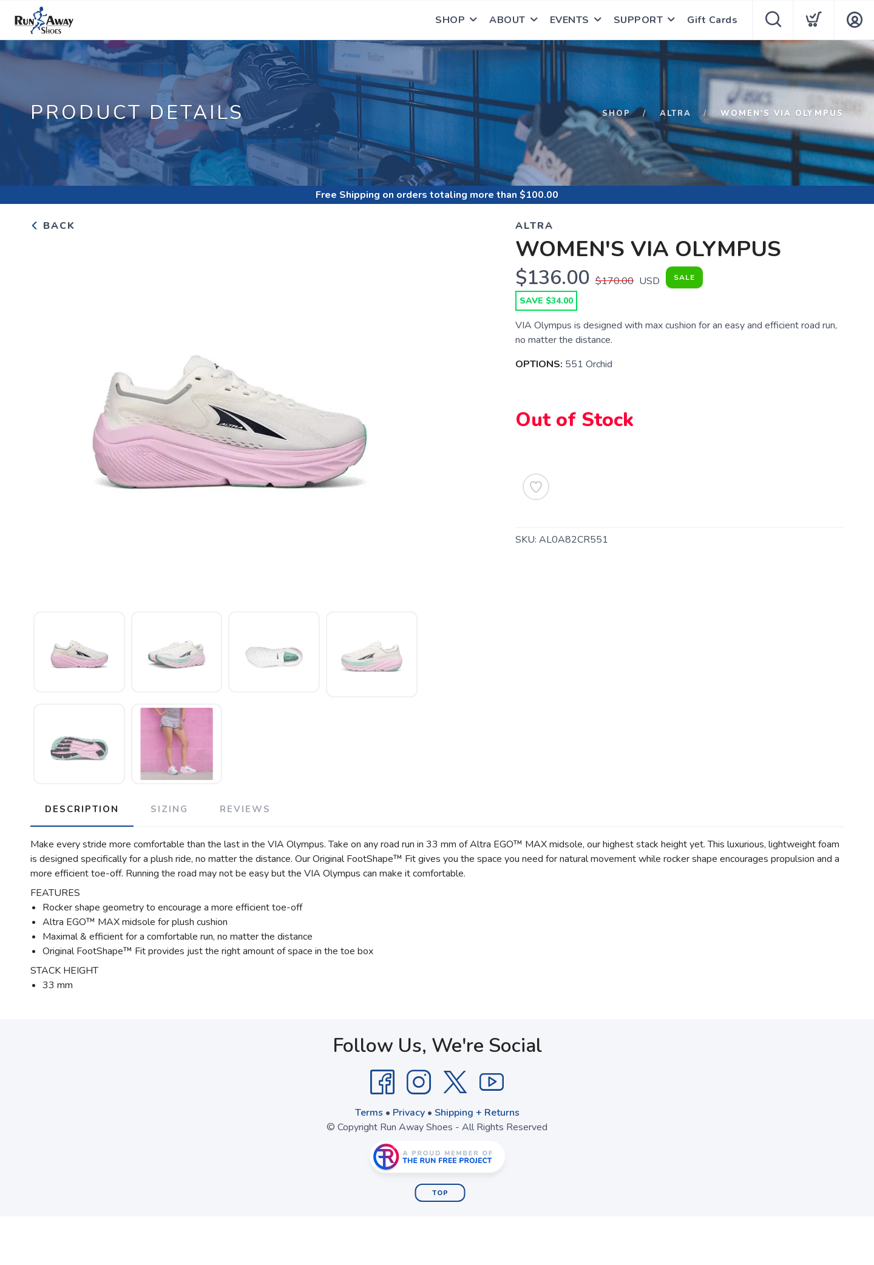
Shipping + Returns (477, 1112)
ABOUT (507, 20)
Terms (369, 1112)
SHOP (450, 20)
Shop (616, 113)
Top (440, 1193)
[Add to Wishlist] (536, 486)
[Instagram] (419, 1082)
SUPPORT (638, 20)
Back (52, 225)
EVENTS (569, 20)
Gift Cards (712, 20)
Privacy (409, 1112)
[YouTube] (491, 1082)
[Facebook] (382, 1082)
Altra (675, 113)
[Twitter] (455, 1082)
